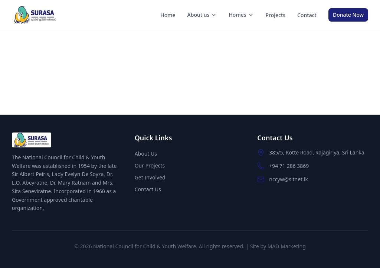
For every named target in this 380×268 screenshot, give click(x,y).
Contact (307, 15)
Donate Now (348, 14)
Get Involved (150, 177)
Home (167, 15)
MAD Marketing (287, 246)
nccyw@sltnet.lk (288, 179)
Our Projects (150, 165)
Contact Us (148, 189)
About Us (146, 153)
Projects (276, 15)
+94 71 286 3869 (289, 165)
